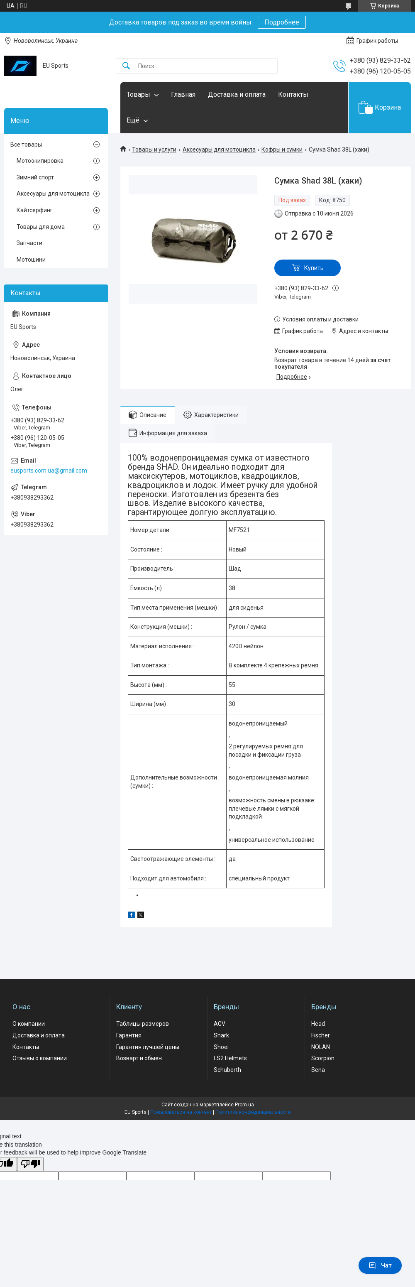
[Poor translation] (30, 1164)
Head (318, 1023)
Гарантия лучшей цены (147, 1047)
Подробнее (281, 22)
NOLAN (320, 1047)
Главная (183, 94)
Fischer (320, 1035)
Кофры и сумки (282, 149)
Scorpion (322, 1058)
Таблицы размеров (142, 1023)
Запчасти (29, 243)
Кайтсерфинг (35, 210)
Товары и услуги (154, 149)
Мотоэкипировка (40, 160)
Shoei (221, 1047)
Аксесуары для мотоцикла (219, 149)
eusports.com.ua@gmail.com (48, 470)
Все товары (26, 144)
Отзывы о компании (39, 1058)
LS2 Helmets (230, 1058)
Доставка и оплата (237, 94)
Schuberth (227, 1069)
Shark (221, 1035)
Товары (138, 94)
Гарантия (129, 1035)
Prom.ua (244, 1105)
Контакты (293, 94)
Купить (314, 268)
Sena (318, 1069)
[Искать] (126, 66)
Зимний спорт (35, 177)
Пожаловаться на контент (181, 1112)
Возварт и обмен (139, 1058)
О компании (28, 1023)
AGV (219, 1023)
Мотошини (31, 259)
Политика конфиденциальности (253, 1112)
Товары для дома (41, 226)
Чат (380, 1265)
